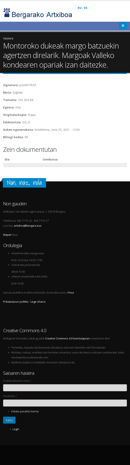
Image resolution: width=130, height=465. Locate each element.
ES (85, 8)
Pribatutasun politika (15, 301)
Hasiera (8, 38)
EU (80, 8)
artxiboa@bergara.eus (27, 225)
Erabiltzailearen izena (17, 381)
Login (16, 429)
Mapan (7, 235)
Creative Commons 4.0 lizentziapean (67, 338)
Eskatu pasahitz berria (25, 411)
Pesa (71, 292)
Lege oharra (38, 301)
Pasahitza (10, 396)
